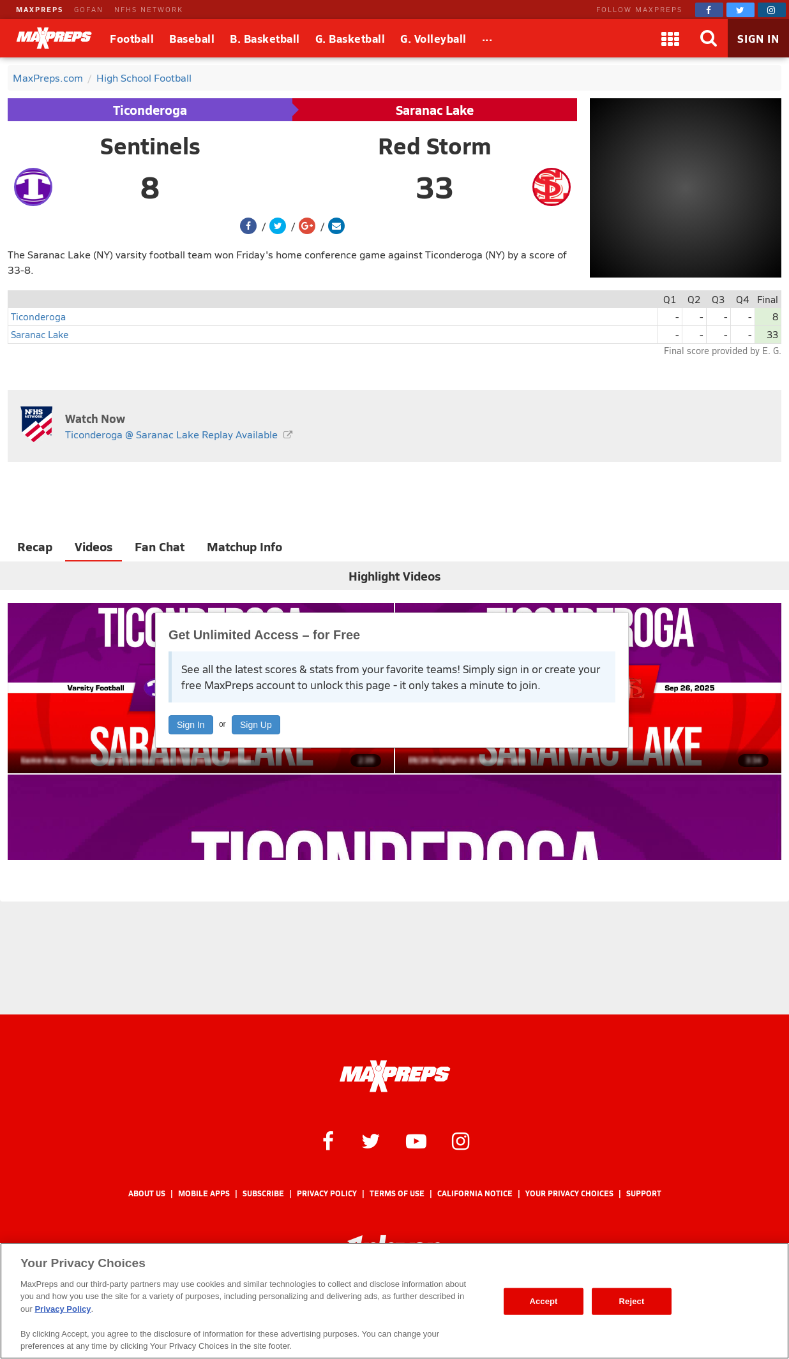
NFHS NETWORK (148, 9)
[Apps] (670, 38)
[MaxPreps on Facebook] (709, 10)
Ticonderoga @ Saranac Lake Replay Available (171, 434)
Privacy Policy (327, 1193)
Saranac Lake (435, 110)
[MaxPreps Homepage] (395, 1076)
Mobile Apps (204, 1193)
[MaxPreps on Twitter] (740, 10)
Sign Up (256, 725)
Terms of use (397, 1193)
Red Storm (435, 145)
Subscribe (263, 1193)
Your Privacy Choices (569, 1193)
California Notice (475, 1193)
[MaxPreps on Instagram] (772, 10)
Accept (543, 1301)
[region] (394, 1301)
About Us (146, 1193)
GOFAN (88, 9)
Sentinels (150, 145)
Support (643, 1193)
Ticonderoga (150, 110)
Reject (632, 1301)
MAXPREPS (39, 9)
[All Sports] (487, 38)
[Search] (708, 38)
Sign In (191, 725)
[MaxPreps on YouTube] (416, 1140)
